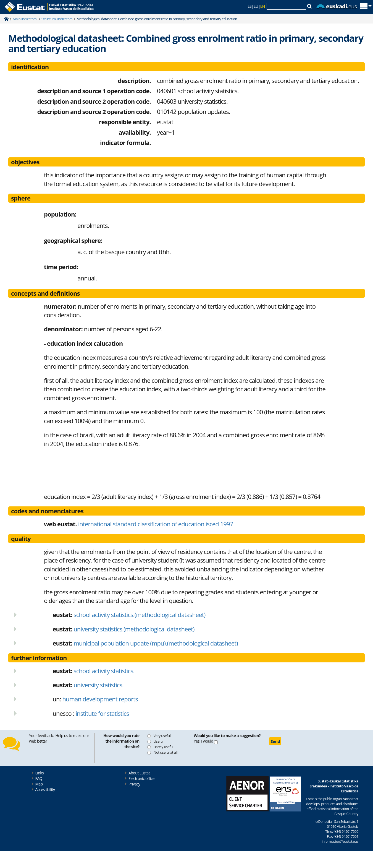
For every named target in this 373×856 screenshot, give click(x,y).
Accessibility (45, 789)
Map (39, 784)
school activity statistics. (103, 671)
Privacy (134, 784)
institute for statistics (102, 713)
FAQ (38, 778)
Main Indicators (25, 18)
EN (262, 6)
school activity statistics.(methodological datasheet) (139, 614)
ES (249, 6)
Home (6, 19)
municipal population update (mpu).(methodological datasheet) (155, 643)
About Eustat (139, 773)
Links (39, 773)
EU (256, 6)
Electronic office (141, 778)
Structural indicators (56, 18)
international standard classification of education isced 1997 (138, 524)
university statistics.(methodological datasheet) (133, 629)
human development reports (100, 699)
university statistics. (98, 685)
